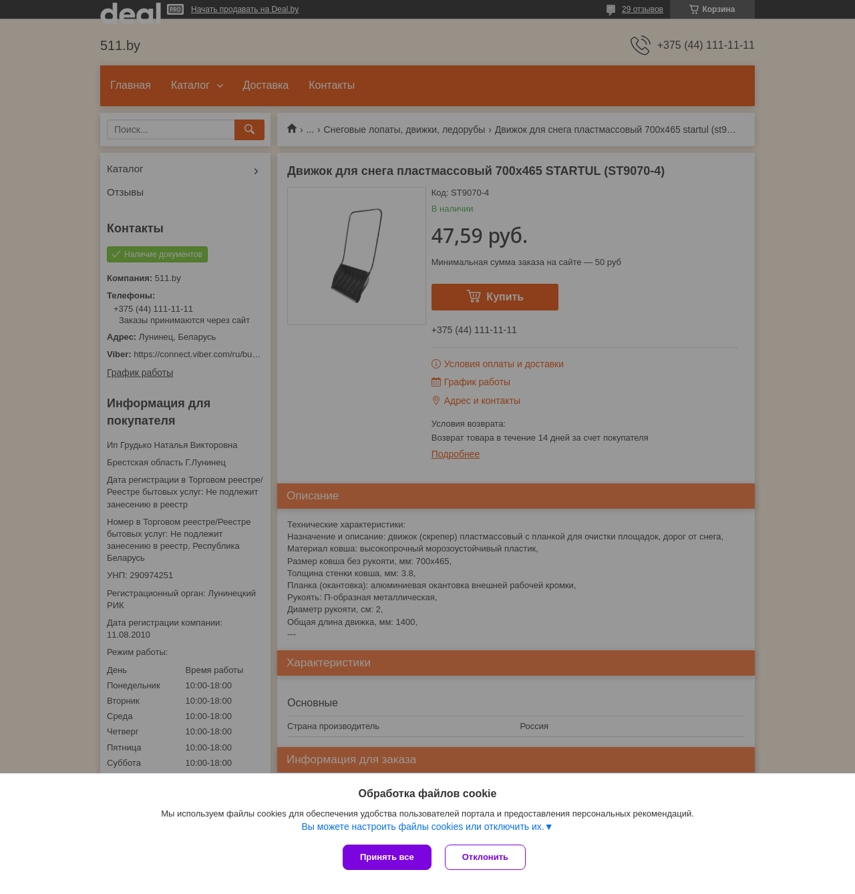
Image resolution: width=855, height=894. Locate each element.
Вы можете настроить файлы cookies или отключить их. (422, 826)
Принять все (387, 857)
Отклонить (485, 857)
